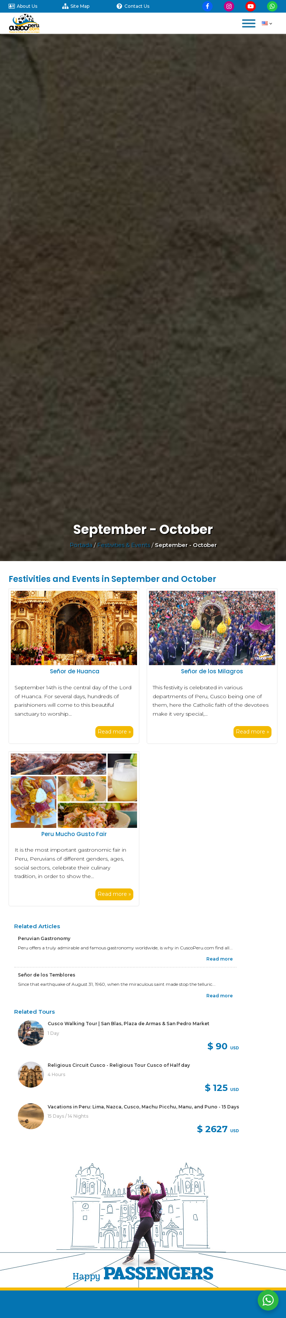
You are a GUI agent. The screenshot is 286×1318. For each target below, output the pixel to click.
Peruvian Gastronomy (44, 938)
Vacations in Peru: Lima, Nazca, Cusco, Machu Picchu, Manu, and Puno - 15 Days (143, 1107)
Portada (81, 544)
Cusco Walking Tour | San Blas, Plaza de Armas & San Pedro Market (128, 1023)
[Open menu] (248, 23)
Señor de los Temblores (46, 975)
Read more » (114, 731)
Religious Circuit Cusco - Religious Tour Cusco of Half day (119, 1065)
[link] (128, 1037)
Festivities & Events (123, 544)
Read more (219, 959)
